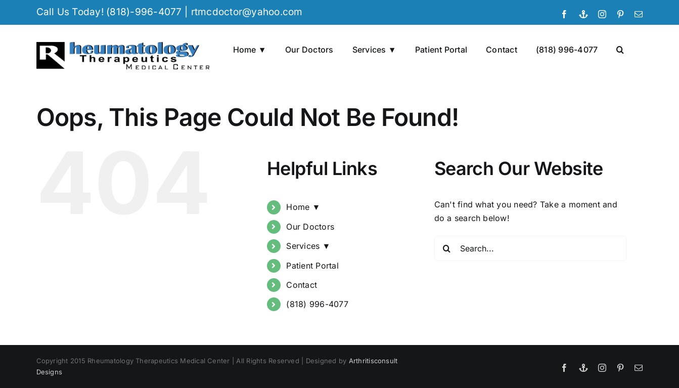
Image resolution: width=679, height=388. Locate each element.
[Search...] (530, 248)
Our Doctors (310, 227)
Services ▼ (308, 246)
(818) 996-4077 (317, 304)
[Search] (447, 248)
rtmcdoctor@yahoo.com (247, 12)
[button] (620, 48)
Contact (301, 285)
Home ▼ (303, 207)
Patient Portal (312, 266)
